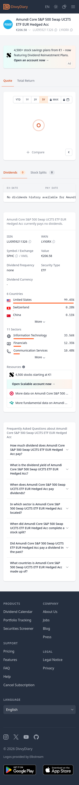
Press (47, 637)
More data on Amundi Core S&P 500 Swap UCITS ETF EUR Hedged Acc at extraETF (42, 393)
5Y (43, 99)
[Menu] (73, 7)
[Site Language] (47, 6)
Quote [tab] (7, 81)
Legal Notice (53, 659)
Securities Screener (18, 628)
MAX (54, 99)
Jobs (46, 620)
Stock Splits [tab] (43, 172)
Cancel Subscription (19, 685)
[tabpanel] (39, 126)
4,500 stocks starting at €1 (33, 375)
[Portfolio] (64, 7)
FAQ (6, 668)
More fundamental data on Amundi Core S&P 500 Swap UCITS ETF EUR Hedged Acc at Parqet (42, 403)
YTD (18, 99)
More (40, 322)
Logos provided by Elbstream (23, 757)
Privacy (48, 668)
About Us (50, 611)
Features (10, 659)
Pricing (8, 651)
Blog (46, 628)
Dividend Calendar (17, 611)
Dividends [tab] (14, 172)
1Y (27, 99)
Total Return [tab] (26, 81)
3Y (35, 99)
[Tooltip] (23, 367)
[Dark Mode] (56, 7)
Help (7, 676)
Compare (35, 152)
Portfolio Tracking (17, 620)
